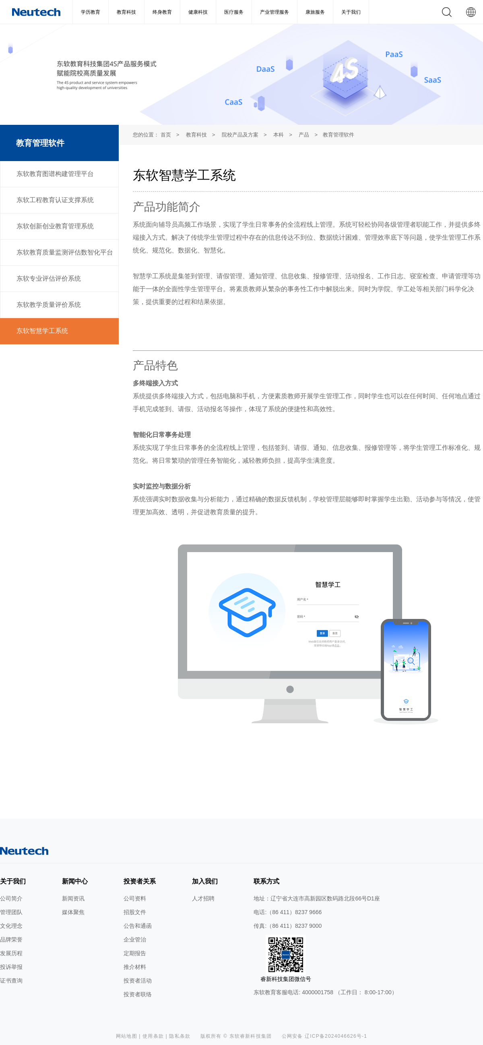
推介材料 (135, 967)
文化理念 (11, 926)
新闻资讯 (73, 898)
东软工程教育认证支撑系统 (55, 200)
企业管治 (135, 939)
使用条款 (153, 1036)
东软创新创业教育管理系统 (55, 226)
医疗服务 (234, 12)
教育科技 (126, 12)
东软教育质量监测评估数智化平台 (65, 252)
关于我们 (351, 12)
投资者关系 (140, 881)
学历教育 (90, 12)
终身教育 (162, 12)
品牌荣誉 (11, 939)
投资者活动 (138, 980)
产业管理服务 (274, 12)
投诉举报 (11, 967)
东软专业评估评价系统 (49, 278)
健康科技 (198, 12)
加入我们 (205, 881)
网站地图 (126, 1036)
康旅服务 (315, 12)
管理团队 (11, 912)
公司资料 (135, 898)
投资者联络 (138, 994)
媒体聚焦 (73, 912)
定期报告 (135, 953)
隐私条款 (179, 1036)
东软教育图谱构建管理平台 (55, 173)
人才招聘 (203, 898)
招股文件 (135, 912)
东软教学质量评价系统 (49, 304)
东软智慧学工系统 (42, 330)
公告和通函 (138, 926)
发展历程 (11, 953)
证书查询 (11, 980)
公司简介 (11, 898)
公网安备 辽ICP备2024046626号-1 (324, 1036)
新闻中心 (75, 881)
